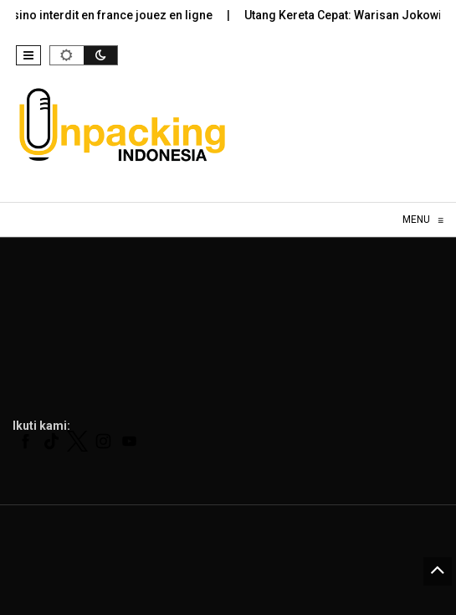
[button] (28, 55)
